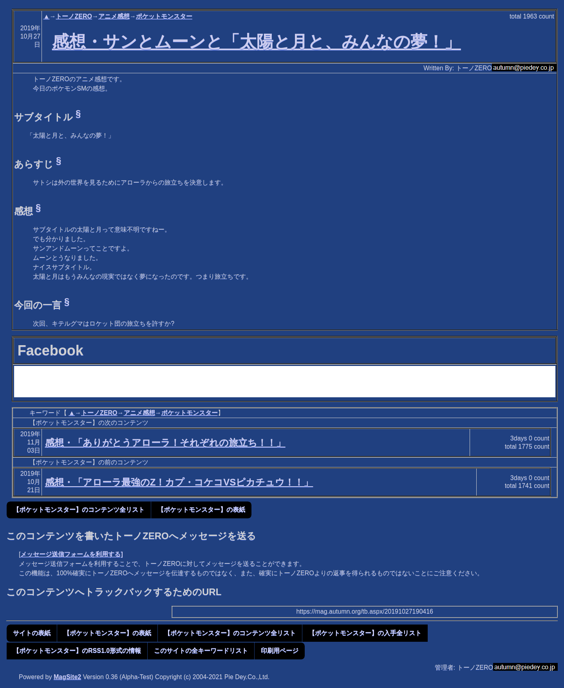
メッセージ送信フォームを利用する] (71, 554)
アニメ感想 (114, 16)
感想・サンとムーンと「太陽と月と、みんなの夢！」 (256, 41)
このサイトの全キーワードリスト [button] (201, 650)
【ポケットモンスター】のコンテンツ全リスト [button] (79, 509)
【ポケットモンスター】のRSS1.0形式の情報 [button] (77, 650)
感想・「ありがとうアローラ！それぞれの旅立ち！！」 (165, 442)
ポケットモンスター (164, 16)
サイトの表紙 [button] (32, 633)
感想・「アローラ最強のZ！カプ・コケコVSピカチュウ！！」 (179, 482)
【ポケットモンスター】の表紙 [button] (201, 509)
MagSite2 (67, 677)
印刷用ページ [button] (279, 650)
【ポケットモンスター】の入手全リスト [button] (365, 633)
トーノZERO (74, 16)
